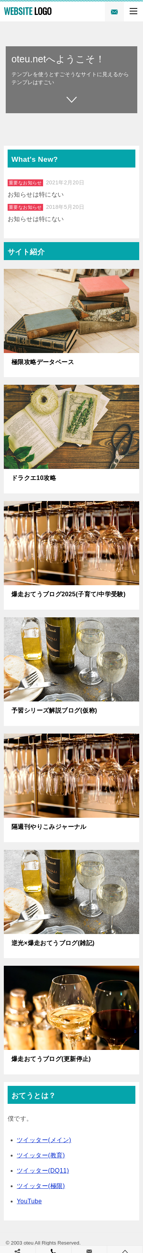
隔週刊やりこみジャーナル (49, 826)
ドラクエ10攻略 (33, 478)
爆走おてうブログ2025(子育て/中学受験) (68, 594)
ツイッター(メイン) (44, 1140)
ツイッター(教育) (41, 1155)
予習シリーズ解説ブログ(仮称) (54, 710)
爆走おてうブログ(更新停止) (51, 1059)
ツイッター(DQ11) (43, 1170)
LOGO (27, 11)
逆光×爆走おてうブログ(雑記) (53, 943)
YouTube (29, 1201)
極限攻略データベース (42, 362)
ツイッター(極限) (41, 1186)
